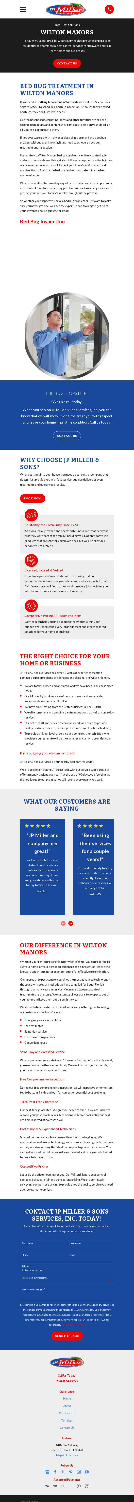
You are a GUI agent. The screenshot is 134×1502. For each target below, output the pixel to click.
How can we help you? (33, 1289)
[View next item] (70, 923)
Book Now (33, 498)
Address (26, 1266)
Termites (67, 1420)
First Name (27, 1243)
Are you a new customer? (35, 1277)
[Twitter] (63, 1472)
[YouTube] (87, 1472)
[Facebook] (55, 1472)
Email (72, 1255)
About (67, 1406)
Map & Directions (67, 1455)
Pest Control (67, 1413)
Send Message (67, 1336)
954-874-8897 (67, 1381)
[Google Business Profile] (47, 1472)
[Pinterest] (71, 1472)
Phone (25, 1255)
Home (67, 1398)
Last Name (75, 1243)
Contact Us (67, 63)
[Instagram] (79, 1472)
